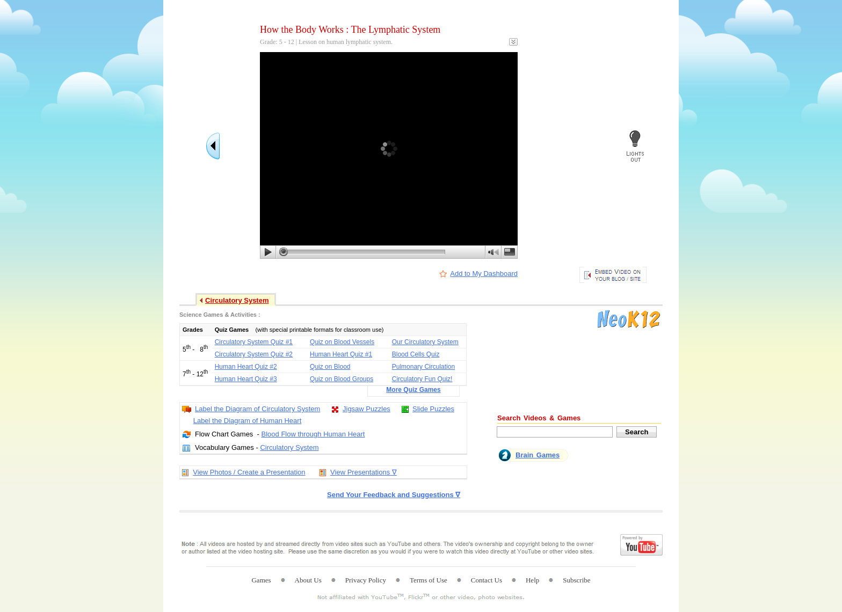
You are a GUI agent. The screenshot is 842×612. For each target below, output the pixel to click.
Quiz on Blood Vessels (342, 342)
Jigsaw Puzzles (366, 409)
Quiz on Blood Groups (341, 379)
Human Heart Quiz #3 (246, 379)
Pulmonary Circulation (423, 366)
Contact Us (486, 580)
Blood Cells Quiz (416, 354)
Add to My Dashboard (484, 273)
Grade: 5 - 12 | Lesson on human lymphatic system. (326, 42)
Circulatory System (289, 447)
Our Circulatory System (425, 342)
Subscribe (576, 580)
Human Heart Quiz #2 (246, 366)
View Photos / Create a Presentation (249, 472)
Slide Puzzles (433, 409)
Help (532, 580)
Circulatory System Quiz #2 (254, 354)
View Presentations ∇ (363, 472)
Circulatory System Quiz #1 (254, 342)
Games (261, 580)
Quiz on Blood (330, 366)
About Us (308, 580)
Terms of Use (428, 580)
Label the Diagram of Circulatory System (257, 409)
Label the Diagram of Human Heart (247, 421)
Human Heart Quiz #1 (341, 354)
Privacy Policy (365, 580)
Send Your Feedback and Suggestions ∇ (393, 495)
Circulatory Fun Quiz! (422, 379)
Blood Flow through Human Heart (313, 434)
